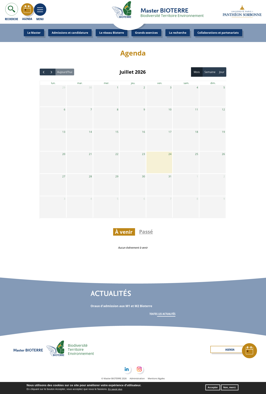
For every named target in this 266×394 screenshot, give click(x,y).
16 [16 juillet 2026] (143, 132)
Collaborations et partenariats (218, 33)
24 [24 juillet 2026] (170, 154)
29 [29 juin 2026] (63, 88)
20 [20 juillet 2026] (63, 154)
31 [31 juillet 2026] (170, 177)
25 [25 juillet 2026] (196, 154)
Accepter (213, 388)
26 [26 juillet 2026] (223, 154)
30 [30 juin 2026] (90, 88)
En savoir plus (115, 390)
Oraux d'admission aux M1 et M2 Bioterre (126, 306)
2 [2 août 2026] (224, 177)
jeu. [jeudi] (133, 83)
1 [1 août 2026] (197, 177)
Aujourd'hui (64, 72)
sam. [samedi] (186, 83)
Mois (197, 72)
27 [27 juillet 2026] (63, 177)
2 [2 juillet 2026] (144, 88)
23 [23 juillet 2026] (143, 154)
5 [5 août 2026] (117, 199)
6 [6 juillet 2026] (64, 110)
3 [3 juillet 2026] (171, 88)
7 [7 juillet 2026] (91, 110)
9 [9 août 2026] (224, 199)
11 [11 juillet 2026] (196, 110)
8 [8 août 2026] (197, 199)
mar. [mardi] (80, 83)
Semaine (209, 72)
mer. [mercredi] (106, 83)
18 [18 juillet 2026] (196, 132)
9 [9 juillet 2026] (144, 110)
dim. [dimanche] (213, 83)
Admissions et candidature (70, 33)
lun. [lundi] (53, 83)
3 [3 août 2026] (64, 199)
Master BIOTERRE (164, 10)
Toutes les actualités (161, 314)
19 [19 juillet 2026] (223, 132)
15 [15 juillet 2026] (116, 132)
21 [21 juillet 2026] (90, 154)
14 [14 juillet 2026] (90, 132)
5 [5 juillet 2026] (224, 88)
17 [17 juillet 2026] (170, 132)
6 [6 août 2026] (144, 199)
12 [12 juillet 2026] (223, 110)
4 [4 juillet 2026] (197, 88)
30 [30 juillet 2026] (143, 177)
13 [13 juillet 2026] (63, 132)
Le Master (34, 33)
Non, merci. (229, 388)
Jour (221, 72)
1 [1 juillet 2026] (117, 88)
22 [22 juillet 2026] (116, 154)
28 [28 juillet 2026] (90, 177)
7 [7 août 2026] (171, 199)
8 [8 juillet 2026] (117, 110)
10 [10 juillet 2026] (170, 110)
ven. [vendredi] (159, 83)
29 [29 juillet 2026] (116, 177)
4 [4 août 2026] (91, 199)
